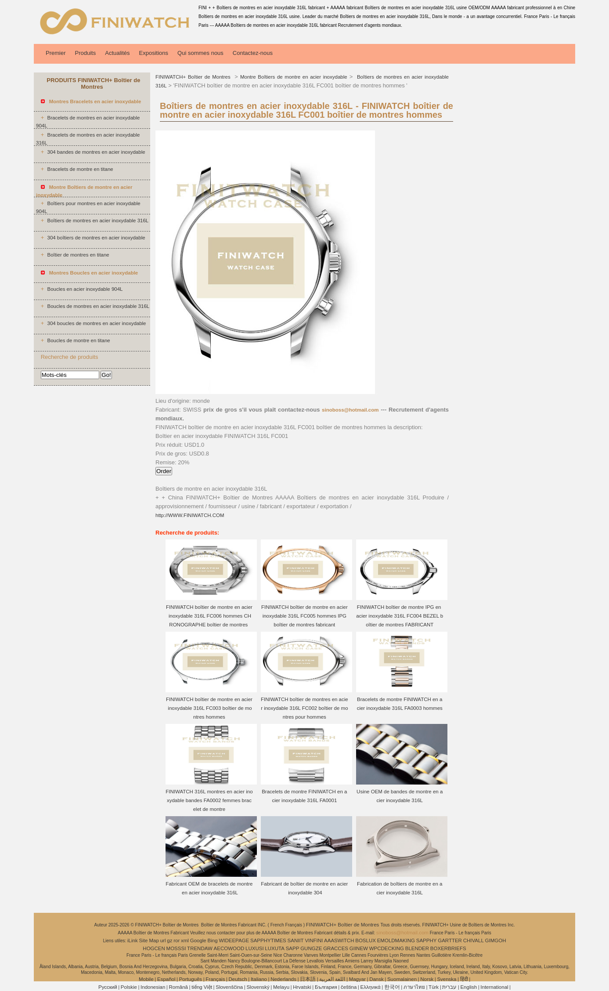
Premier (56, 53)
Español (166, 979)
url (163, 940)
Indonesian (153, 987)
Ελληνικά (370, 987)
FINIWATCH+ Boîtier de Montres (193, 77)
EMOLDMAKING (396, 940)
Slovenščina (229, 987)
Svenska (446, 979)
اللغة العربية (332, 979)
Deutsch (238, 979)
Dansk (376, 979)
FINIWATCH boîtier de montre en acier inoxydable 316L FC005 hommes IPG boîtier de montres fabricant (304, 615)
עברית (449, 987)
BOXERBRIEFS (448, 948)
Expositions (153, 53)
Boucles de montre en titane (78, 340)
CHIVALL (473, 940)
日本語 (308, 979)
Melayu (281, 987)
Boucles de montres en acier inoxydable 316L (98, 306)
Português (190, 979)
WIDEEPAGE (234, 940)
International (494, 987)
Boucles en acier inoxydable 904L (85, 289)
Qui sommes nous (200, 53)
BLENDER (417, 948)
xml (185, 940)
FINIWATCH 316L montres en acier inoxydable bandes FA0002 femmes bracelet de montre (209, 800)
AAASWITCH (339, 940)
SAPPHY (426, 940)
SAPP (292, 948)
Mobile (146, 979)
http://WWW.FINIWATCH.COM (189, 515)
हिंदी (464, 979)
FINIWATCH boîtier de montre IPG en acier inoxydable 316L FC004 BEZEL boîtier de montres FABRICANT (399, 615)
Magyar (357, 979)
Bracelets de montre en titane (80, 169)
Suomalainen (402, 979)
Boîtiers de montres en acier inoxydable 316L (97, 220)
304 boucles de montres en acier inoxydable (96, 323)
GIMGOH (495, 940)
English (468, 987)
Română (178, 987)
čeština (349, 987)
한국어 (392, 987)
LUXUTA (275, 948)
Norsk (426, 979)
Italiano (259, 979)
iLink (132, 940)
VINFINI (314, 940)
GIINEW (359, 948)
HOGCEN (154, 948)
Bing (213, 940)
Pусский (107, 987)
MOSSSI (176, 948)
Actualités (117, 53)
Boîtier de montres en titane (78, 254)
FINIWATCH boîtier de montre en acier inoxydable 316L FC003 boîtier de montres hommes (209, 708)
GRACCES (335, 948)
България (326, 987)
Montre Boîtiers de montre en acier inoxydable (293, 77)
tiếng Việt (201, 987)
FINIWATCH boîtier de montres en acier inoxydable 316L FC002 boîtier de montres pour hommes (304, 708)
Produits (85, 53)
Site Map (149, 940)
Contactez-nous (253, 53)
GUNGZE (311, 948)
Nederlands (283, 979)
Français (215, 979)
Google (198, 940)
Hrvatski (302, 987)
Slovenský (257, 987)
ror (176, 940)
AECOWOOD (229, 948)
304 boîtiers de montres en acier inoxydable (96, 237)
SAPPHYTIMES (268, 940)
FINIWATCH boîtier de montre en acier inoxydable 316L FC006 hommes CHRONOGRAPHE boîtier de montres (209, 615)
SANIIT (296, 940)
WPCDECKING (386, 948)
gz (169, 940)
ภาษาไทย (414, 987)
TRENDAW (200, 948)
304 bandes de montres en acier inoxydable (96, 152)
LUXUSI (254, 948)
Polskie (129, 987)
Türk (434, 987)
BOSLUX (365, 940)
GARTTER (450, 940)
